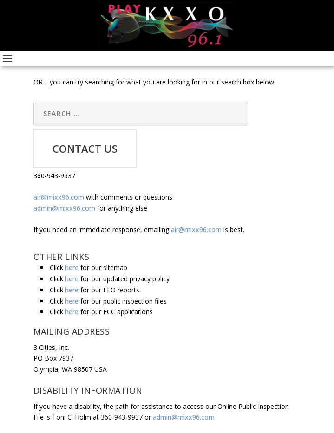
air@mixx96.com (58, 197)
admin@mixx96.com (64, 208)
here (72, 267)
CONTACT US (85, 148)
